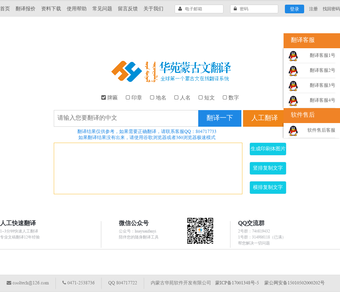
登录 (294, 9)
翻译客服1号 (322, 56)
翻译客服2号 (322, 71)
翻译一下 (220, 118)
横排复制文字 (268, 188)
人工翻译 (264, 118)
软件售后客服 (321, 130)
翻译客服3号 (322, 85)
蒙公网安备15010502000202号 (294, 283)
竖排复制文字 (268, 168)
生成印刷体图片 (268, 149)
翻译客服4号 (322, 100)
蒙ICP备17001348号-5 (237, 283)
